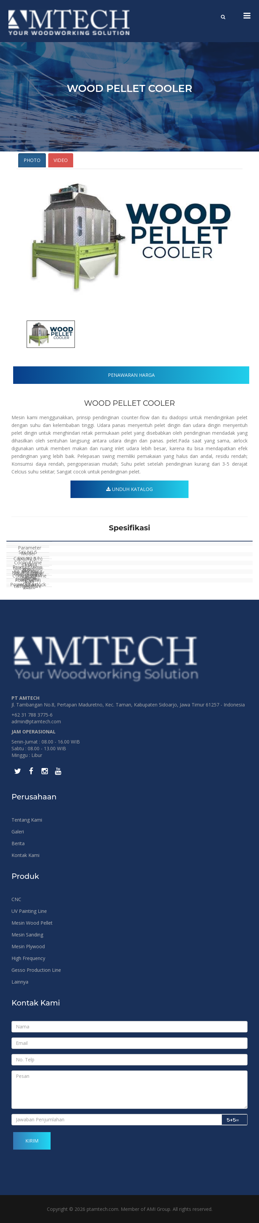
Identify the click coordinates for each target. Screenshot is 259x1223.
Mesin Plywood (28, 946)
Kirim (31, 1140)
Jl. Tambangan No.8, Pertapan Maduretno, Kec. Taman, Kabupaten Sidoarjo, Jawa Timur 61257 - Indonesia (128, 704)
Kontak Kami (25, 855)
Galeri (17, 831)
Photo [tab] (32, 160)
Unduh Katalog (129, 489)
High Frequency (28, 958)
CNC (16, 899)
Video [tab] (61, 160)
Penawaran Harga (131, 375)
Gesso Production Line (36, 970)
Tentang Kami (26, 820)
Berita (18, 843)
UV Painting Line (29, 911)
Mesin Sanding (27, 934)
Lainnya (19, 982)
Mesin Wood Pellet (32, 923)
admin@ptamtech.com (36, 721)
